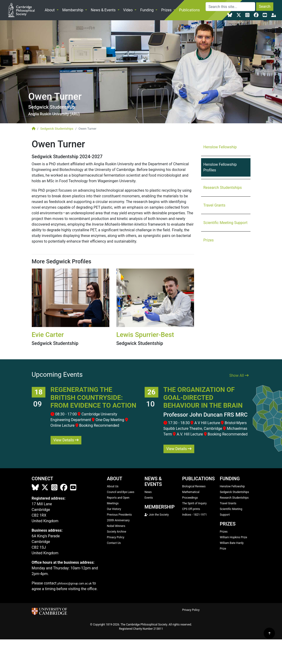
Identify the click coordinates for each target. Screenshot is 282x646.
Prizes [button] (166, 10)
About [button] (50, 10)
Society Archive (116, 531)
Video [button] (128, 10)
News (147, 492)
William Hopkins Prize (233, 537)
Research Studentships (222, 187)
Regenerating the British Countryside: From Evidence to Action (93, 397)
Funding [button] (147, 10)
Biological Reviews (193, 486)
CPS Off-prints (191, 509)
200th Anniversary (118, 520)
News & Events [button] (103, 10)
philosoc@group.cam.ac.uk (74, 583)
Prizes (208, 240)
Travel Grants (214, 205)
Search (264, 6)
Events (148, 497)
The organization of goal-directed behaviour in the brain (203, 397)
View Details (66, 440)
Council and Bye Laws (120, 492)
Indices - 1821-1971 (194, 514)
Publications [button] (190, 10)
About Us (112, 486)
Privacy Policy (115, 537)
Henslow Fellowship (220, 147)
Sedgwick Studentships (56, 128)
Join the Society (156, 514)
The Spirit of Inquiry (194, 503)
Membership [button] (73, 10)
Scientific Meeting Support (225, 222)
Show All (239, 375)
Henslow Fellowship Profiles (220, 167)
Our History (114, 509)
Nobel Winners (116, 526)
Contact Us (114, 543)
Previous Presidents (119, 514)
